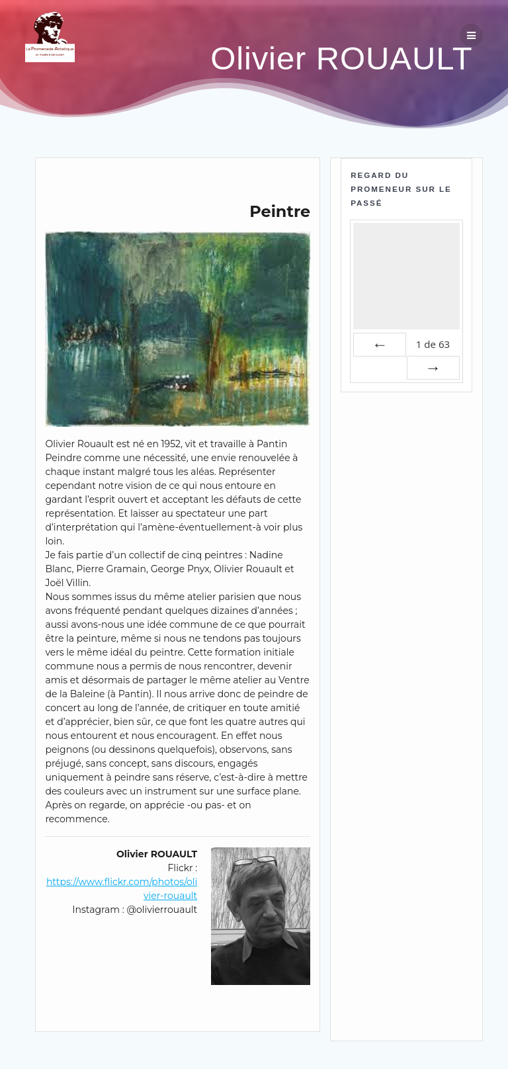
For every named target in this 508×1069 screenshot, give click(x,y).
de (433, 344)
